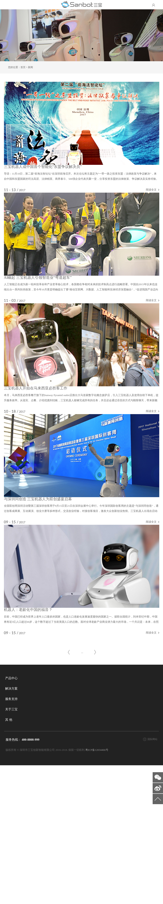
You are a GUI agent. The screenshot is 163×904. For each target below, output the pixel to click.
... (82, 790)
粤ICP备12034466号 (96, 888)
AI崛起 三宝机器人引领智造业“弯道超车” (48, 315)
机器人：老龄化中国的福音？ (38, 731)
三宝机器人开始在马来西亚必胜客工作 (46, 454)
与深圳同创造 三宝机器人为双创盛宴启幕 (48, 592)
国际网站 (152, 877)
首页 (23, 67)
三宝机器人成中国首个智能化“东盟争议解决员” (53, 177)
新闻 (30, 67)
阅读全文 (140, 199)
